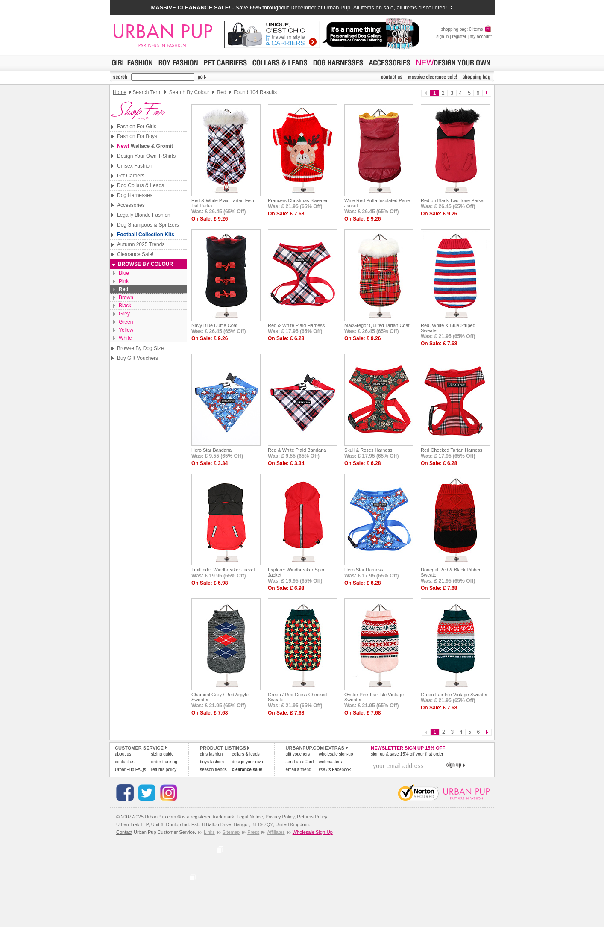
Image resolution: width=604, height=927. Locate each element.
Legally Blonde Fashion (143, 215)
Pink (124, 281)
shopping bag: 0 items (466, 29)
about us (123, 754)
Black (125, 306)
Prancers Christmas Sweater (298, 200)
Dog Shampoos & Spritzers (148, 225)
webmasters (330, 761)
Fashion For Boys (137, 136)
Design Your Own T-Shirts (146, 156)
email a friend (298, 769)
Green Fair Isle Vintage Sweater (454, 694)
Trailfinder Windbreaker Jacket (223, 569)
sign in (442, 36)
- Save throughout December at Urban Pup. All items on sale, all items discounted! (302, 7)
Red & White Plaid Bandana (297, 450)
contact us (125, 761)
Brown (126, 297)
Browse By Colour (145, 264)
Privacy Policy (279, 816)
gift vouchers (298, 754)
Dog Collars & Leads (140, 185)
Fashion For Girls (136, 126)
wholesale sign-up (336, 754)
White (125, 338)
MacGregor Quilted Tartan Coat (377, 325)
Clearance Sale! (135, 254)
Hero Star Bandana (211, 450)
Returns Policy (312, 816)
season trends (213, 769)
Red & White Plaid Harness (296, 325)
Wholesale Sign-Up (313, 832)
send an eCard (300, 761)
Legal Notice (250, 816)
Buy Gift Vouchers (137, 358)
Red (124, 289)
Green (126, 322)
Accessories (131, 205)
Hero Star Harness (363, 569)
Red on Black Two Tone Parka (452, 200)
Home (119, 92)
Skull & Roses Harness (368, 450)
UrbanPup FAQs (130, 769)
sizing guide (162, 754)
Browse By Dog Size (140, 348)
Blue (124, 273)
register (459, 36)
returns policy (163, 769)
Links (209, 832)
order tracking (164, 761)
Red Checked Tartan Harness (451, 450)
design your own (247, 761)
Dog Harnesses (134, 195)
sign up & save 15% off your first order (407, 754)
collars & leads (246, 754)
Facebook (335, 769)
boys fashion (212, 761)
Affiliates (275, 832)
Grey (124, 314)
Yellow (126, 330)
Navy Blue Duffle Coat (214, 325)
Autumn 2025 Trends (140, 244)
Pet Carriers (130, 176)
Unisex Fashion (134, 166)
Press (253, 832)
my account (481, 36)
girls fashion (211, 754)
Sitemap (231, 832)
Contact (124, 832)
